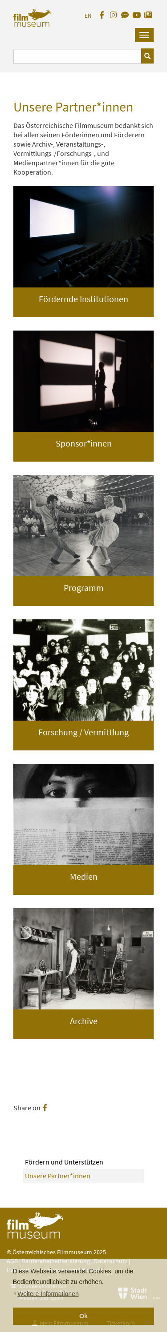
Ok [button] (83, 1316)
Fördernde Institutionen (83, 298)
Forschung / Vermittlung (83, 732)
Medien (84, 876)
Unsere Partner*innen (57, 1175)
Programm (84, 587)
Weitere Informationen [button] (47, 1293)
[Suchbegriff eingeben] (77, 56)
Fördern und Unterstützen (64, 1161)
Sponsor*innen (84, 443)
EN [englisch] (88, 16)
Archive (84, 1020)
